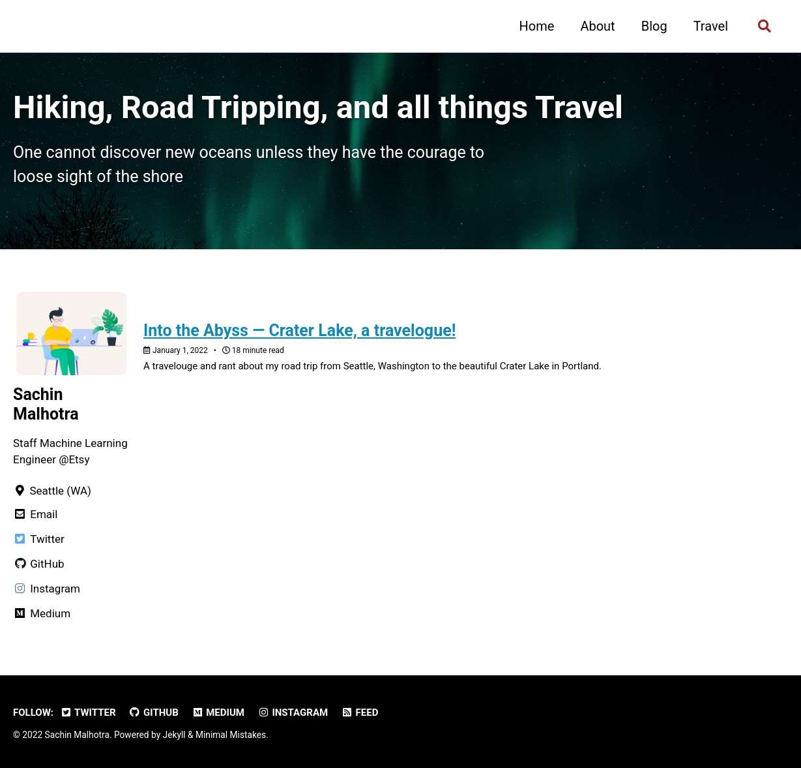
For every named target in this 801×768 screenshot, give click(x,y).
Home (537, 26)
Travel (710, 26)
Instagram (292, 712)
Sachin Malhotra (46, 404)
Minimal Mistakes (231, 735)
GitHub (154, 712)
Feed (359, 712)
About (597, 26)
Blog (654, 26)
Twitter (88, 712)
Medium (218, 712)
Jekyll (174, 735)
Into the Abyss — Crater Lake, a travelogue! (299, 330)
